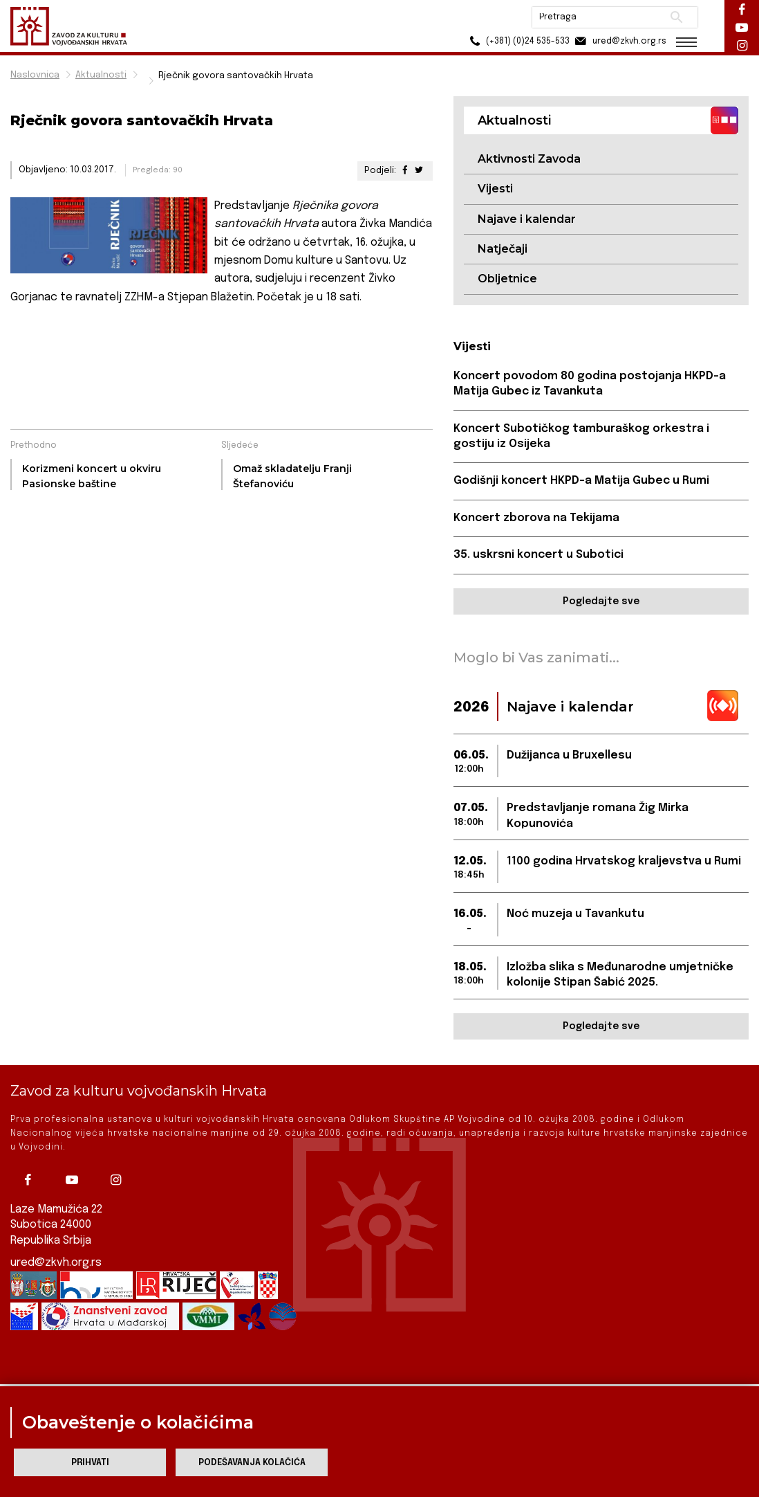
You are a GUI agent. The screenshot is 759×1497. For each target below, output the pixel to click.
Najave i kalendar (527, 219)
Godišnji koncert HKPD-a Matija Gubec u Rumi (581, 481)
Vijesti (495, 188)
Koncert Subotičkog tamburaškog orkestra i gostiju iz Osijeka (581, 436)
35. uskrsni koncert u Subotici (538, 555)
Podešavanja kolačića (252, 1462)
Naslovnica (34, 75)
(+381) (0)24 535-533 (517, 41)
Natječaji (502, 248)
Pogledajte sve (601, 601)
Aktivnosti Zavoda (529, 158)
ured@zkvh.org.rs (56, 1251)
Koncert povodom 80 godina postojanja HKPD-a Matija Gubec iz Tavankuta (589, 383)
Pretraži (676, 17)
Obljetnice (507, 278)
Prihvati (90, 1462)
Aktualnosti (100, 75)
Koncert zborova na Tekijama (536, 518)
